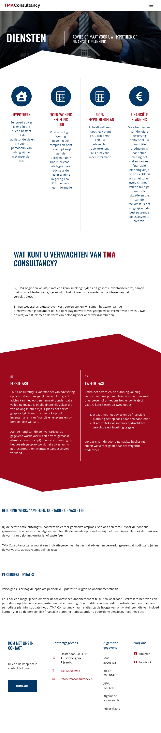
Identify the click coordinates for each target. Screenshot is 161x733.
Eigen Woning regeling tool (60, 119)
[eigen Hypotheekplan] (100, 96)
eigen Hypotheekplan (101, 117)
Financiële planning (139, 117)
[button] (151, 5)
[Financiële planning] (139, 96)
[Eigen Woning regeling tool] (61, 96)
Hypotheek (21, 115)
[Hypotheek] (21, 96)
